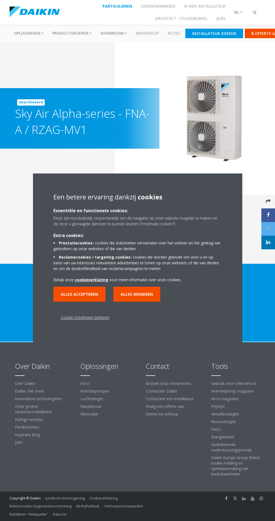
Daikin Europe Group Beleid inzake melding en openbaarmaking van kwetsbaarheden (235, 466)
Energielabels (222, 436)
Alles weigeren (137, 294)
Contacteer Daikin (161, 391)
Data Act (60, 514)
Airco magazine (224, 398)
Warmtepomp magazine (232, 391)
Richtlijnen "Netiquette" (29, 514)
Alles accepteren (79, 294)
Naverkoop (147, 33)
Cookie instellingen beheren (85, 317)
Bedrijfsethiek (87, 506)
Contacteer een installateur (170, 398)
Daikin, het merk (29, 391)
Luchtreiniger (91, 398)
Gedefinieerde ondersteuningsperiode (231, 447)
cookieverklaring (91, 279)
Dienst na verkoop (162, 414)
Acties (174, 33)
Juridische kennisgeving (65, 498)
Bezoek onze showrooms (168, 383)
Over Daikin (25, 383)
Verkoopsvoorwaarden (123, 506)
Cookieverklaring (103, 498)
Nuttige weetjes (29, 419)
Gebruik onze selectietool (233, 383)
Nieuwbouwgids (225, 414)
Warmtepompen (94, 391)
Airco (84, 383)
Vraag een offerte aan (165, 406)
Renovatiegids (223, 421)
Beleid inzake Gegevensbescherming (40, 506)
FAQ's (216, 429)
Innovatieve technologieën (38, 398)
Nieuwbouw (90, 406)
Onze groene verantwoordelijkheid (33, 409)
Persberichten (27, 427)
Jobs (19, 442)
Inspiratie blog (27, 434)
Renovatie (89, 414)
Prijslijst (218, 406)
